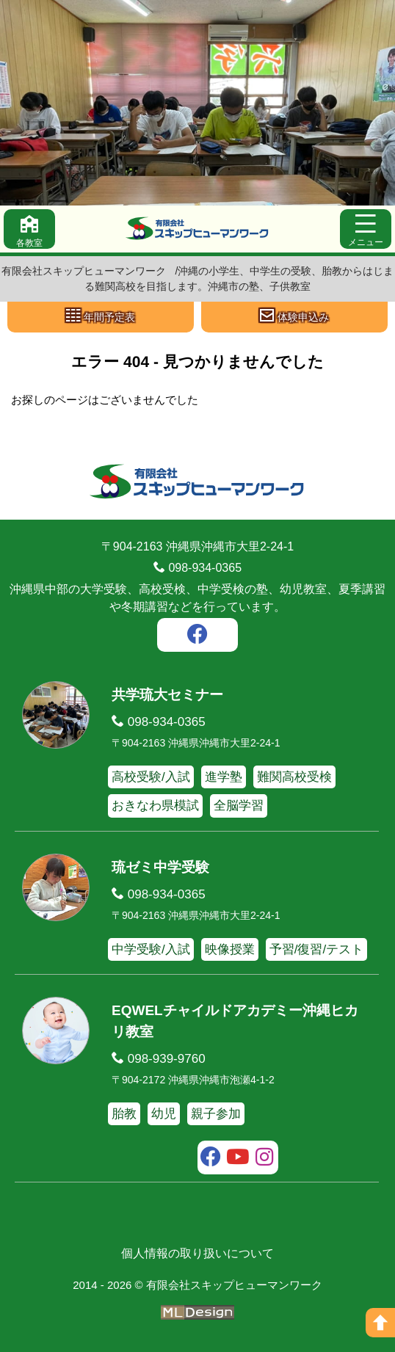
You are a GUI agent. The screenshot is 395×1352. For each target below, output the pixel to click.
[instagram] (264, 1159)
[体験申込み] (294, 317)
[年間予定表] (100, 317)
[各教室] (29, 229)
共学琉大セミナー (167, 694)
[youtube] (238, 1159)
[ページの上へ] (380, 1322)
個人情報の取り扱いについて (197, 1253)
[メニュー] (365, 229)
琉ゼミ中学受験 (160, 867)
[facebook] (197, 636)
